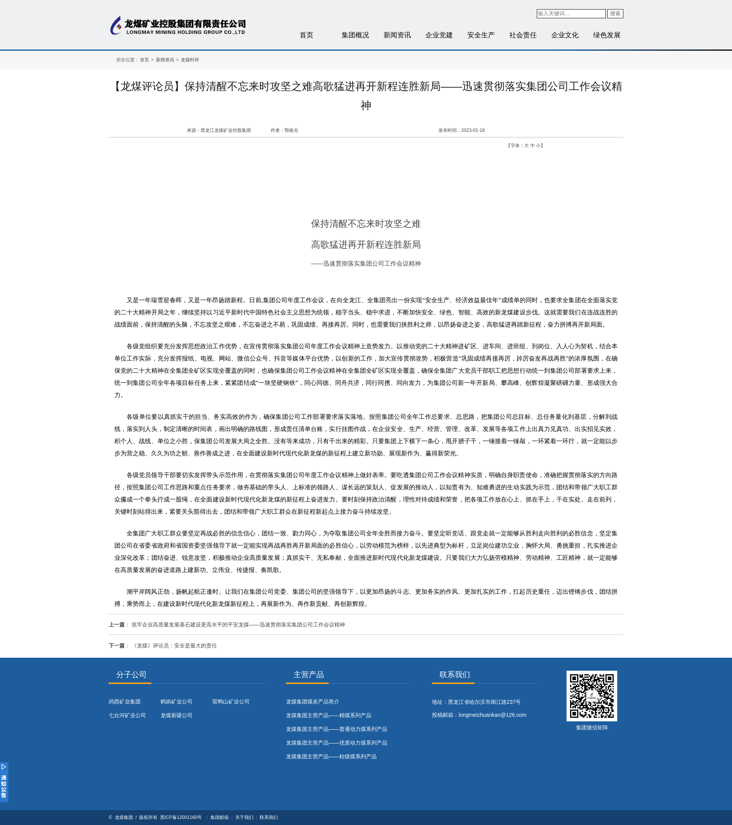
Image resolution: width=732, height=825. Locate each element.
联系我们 (269, 817)
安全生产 (481, 35)
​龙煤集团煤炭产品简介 (312, 701)
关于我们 (244, 817)
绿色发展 (607, 35)
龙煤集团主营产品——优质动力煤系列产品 (336, 743)
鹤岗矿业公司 (177, 701)
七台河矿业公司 (127, 715)
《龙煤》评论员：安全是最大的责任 (174, 645)
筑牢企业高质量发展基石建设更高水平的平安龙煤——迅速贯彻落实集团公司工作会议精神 (238, 625)
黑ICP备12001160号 (181, 817)
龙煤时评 (190, 59)
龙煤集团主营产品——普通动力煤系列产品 (336, 729)
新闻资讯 (397, 35)
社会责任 (523, 35)
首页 (306, 35)
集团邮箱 (219, 817)
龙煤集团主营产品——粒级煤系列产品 (331, 756)
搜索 (615, 13)
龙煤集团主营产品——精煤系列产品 (328, 715)
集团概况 (355, 35)
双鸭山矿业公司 (231, 701)
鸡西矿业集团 (125, 701)
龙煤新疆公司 (177, 715)
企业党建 (439, 35)
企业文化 (565, 35)
